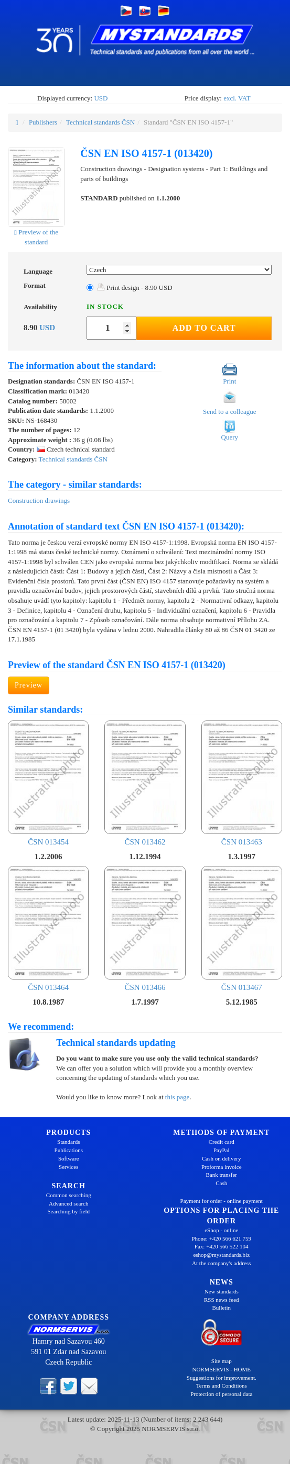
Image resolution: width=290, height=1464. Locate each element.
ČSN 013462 (144, 783)
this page (177, 1097)
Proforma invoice (221, 1167)
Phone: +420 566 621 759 (221, 1238)
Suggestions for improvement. (221, 1378)
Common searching (68, 1195)
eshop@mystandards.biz (221, 1255)
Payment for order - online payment (221, 1201)
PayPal (221, 1150)
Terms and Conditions (221, 1385)
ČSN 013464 (48, 928)
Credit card (221, 1142)
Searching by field (68, 1211)
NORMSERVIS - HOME (221, 1369)
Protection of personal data (221, 1394)
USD (101, 98)
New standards (222, 1291)
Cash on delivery (221, 1158)
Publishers (43, 122)
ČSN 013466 (144, 928)
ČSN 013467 (241, 928)
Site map (221, 1361)
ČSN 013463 (241, 783)
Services (68, 1167)
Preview (28, 685)
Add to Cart (204, 327)
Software (68, 1158)
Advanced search (68, 1203)
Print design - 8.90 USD (135, 287)
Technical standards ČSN (100, 122)
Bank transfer (221, 1175)
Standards (68, 1142)
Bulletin (221, 1307)
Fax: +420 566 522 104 (222, 1246)
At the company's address (221, 1263)
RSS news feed (221, 1300)
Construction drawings (39, 500)
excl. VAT (237, 98)
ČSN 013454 (48, 783)
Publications (69, 1150)
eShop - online (221, 1230)
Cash (221, 1183)
